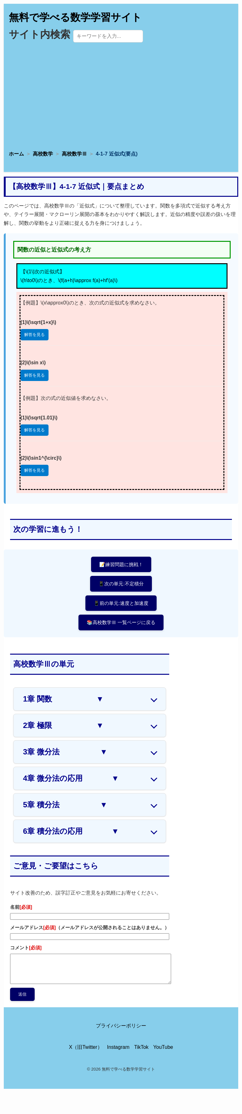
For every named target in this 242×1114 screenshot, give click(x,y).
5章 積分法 (65, 804)
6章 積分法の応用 (71, 831)
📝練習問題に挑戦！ (121, 564)
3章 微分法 (65, 751)
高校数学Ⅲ (74, 153)
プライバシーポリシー (121, 1025)
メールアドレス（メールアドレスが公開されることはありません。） (89, 927)
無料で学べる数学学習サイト (75, 17)
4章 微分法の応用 (71, 778)
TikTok (141, 1047)
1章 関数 (63, 699)
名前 (21, 907)
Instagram (118, 1047)
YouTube (163, 1047)
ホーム (16, 153)
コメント (26, 947)
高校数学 (43, 153)
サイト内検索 (39, 34)
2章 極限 (63, 725)
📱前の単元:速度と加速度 (121, 603)
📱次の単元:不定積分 (120, 583)
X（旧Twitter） (85, 1047)
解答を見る (34, 334)
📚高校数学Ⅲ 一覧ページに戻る (121, 622)
